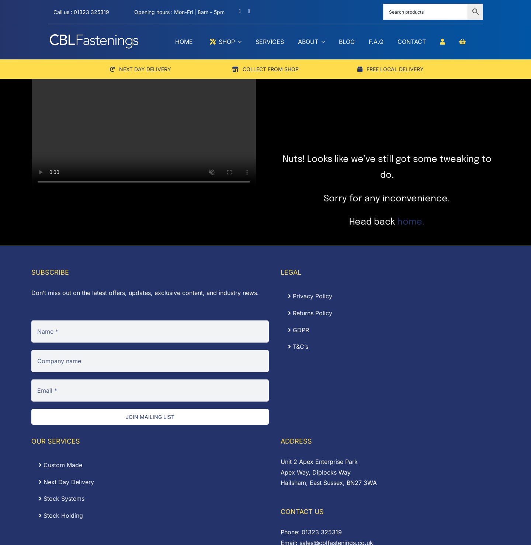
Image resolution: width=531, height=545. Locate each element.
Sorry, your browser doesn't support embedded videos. (144, 134)
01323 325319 (322, 532)
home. (410, 222)
